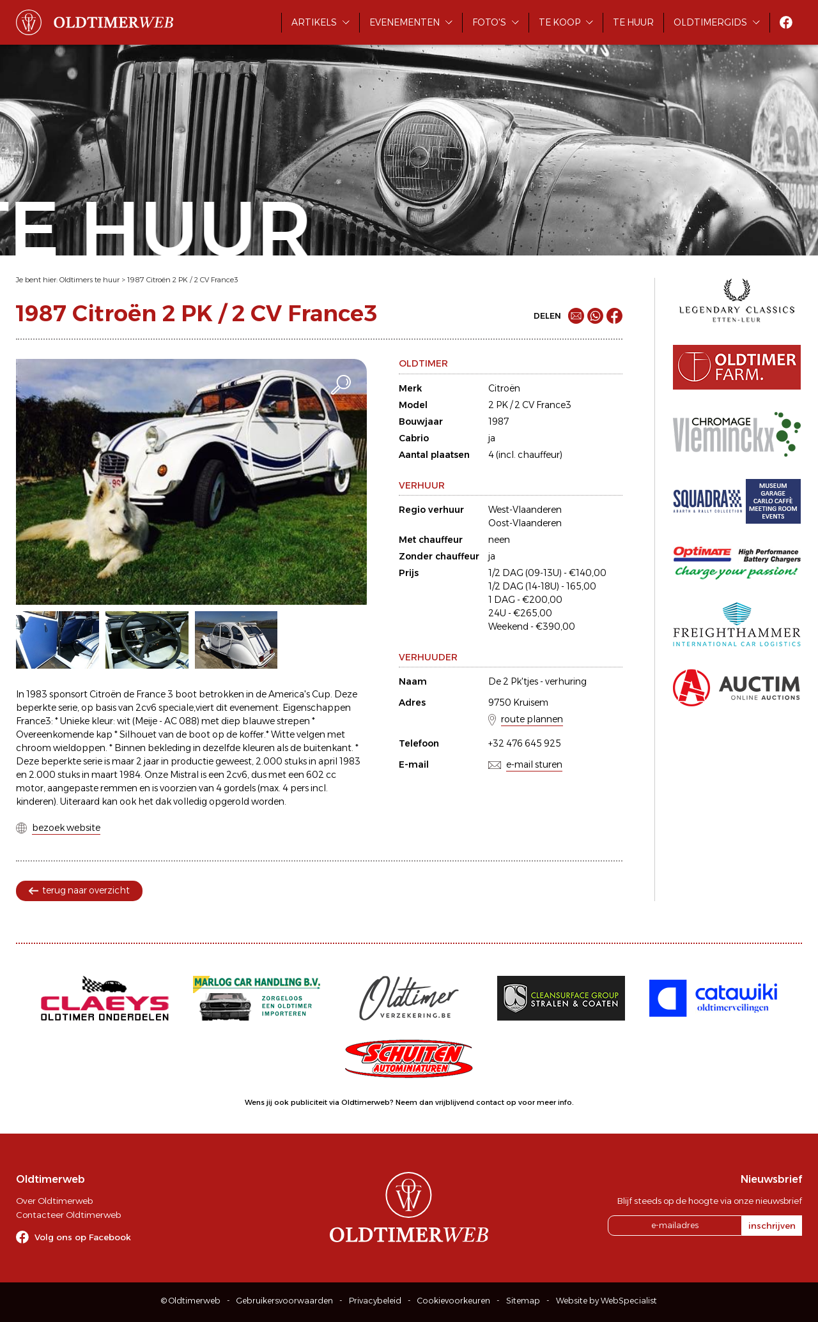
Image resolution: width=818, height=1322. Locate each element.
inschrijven (772, 1225)
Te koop (559, 22)
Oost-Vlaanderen (525, 523)
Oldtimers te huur (89, 279)
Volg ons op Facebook (83, 1237)
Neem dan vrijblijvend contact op (456, 1102)
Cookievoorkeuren (453, 1300)
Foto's (489, 22)
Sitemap (523, 1300)
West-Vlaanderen (525, 509)
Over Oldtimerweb (54, 1201)
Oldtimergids (710, 22)
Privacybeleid (375, 1300)
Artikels (314, 22)
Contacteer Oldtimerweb (68, 1215)
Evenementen (404, 22)
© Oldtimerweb (190, 1300)
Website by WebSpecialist (606, 1300)
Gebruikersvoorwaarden (284, 1300)
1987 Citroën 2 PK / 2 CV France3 (182, 279)
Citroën (504, 388)
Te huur (633, 22)
